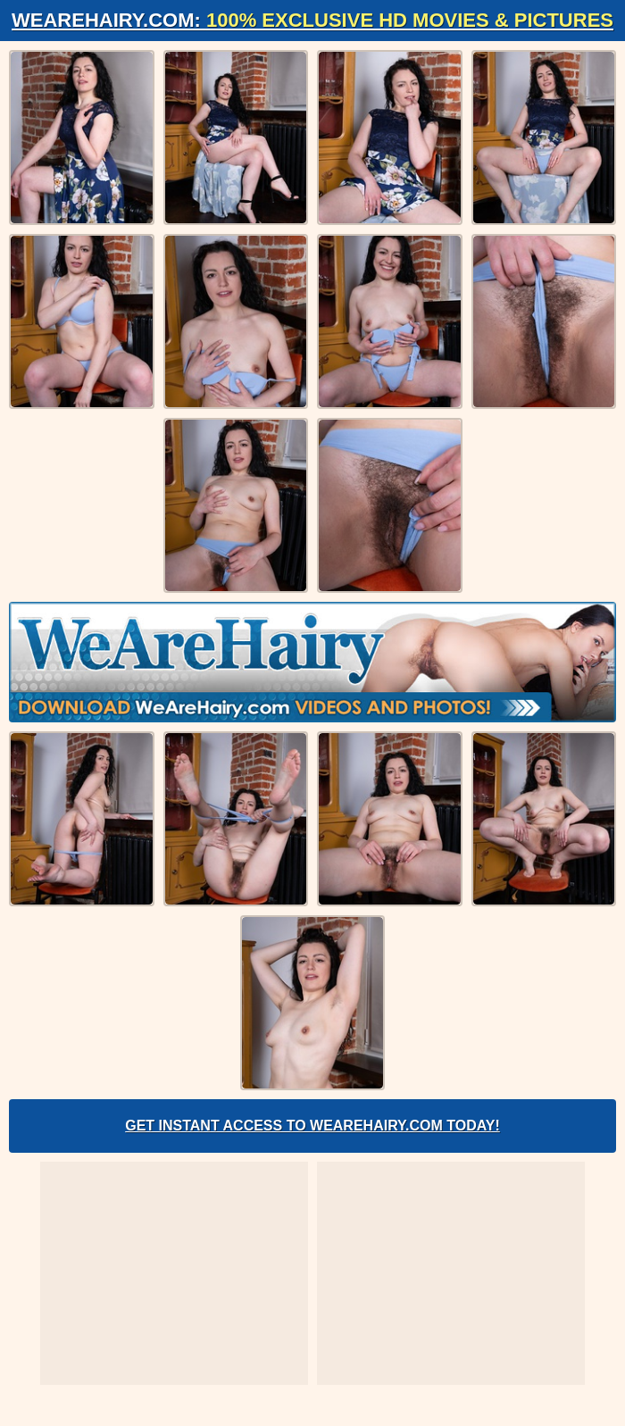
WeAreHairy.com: (312, 20)
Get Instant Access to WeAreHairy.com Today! (312, 1125)
